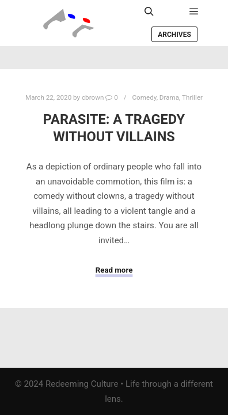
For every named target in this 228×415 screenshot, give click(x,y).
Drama (169, 97)
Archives (174, 35)
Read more (114, 270)
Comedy (144, 97)
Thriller (192, 97)
